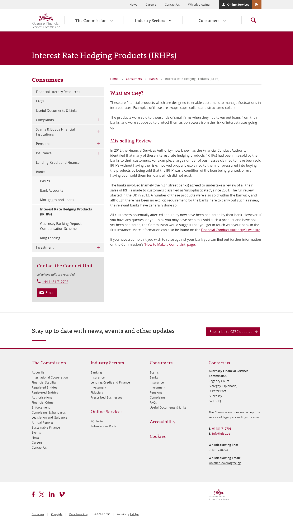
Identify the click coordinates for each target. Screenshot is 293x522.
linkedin (52, 494)
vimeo (62, 494)
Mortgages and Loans (57, 199)
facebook (33, 494)
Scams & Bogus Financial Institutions (55, 132)
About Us (38, 372)
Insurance (44, 153)
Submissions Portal (104, 426)
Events (36, 432)
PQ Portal (97, 421)
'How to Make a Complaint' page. (170, 244)
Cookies (158, 435)
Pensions (43, 143)
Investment (45, 247)
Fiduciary (97, 392)
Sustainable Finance (46, 427)
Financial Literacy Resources (58, 91)
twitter (41, 494)
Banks (153, 79)
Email (50, 292)
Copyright (56, 514)
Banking (96, 372)
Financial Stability (44, 382)
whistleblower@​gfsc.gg (225, 463)
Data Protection (78, 514)
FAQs (40, 101)
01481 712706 (221, 428)
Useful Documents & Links (56, 110)
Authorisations (42, 397)
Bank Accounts (51, 190)
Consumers (209, 20)
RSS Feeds (256, 4)
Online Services (238, 4)
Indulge (134, 514)
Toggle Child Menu (99, 120)
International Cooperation (50, 377)
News (133, 4)
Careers (151, 4)
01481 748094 (218, 450)
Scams (154, 372)
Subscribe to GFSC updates (231, 331)
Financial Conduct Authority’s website (230, 230)
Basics (45, 181)
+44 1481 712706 (55, 281)
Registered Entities (45, 392)
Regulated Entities (44, 387)
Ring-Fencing (50, 238)
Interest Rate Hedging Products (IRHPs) (66, 211)
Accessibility (162, 421)
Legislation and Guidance (49, 417)
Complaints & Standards (49, 412)
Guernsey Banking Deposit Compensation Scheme (61, 226)
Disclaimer (38, 514)
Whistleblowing (199, 4)
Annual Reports (42, 422)
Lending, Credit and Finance (58, 162)
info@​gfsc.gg (221, 433)
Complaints (45, 120)
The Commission (91, 20)
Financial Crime (42, 402)
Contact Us (172, 4)
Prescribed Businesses (106, 397)
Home (114, 79)
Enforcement (41, 407)
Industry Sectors (150, 20)
